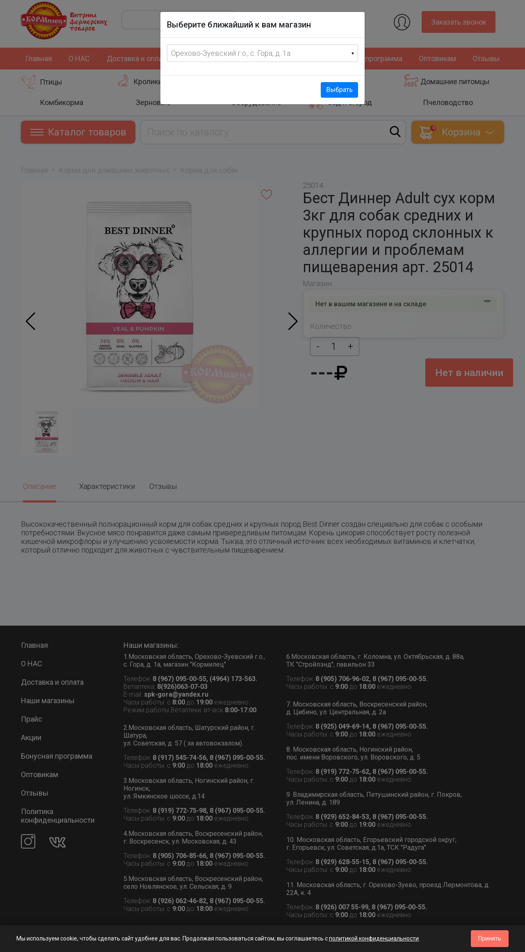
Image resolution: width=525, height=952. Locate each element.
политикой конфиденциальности (374, 938)
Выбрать (339, 90)
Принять (489, 938)
